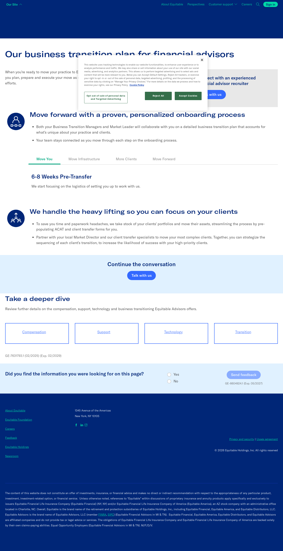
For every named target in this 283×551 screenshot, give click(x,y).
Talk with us (211, 94)
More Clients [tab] (126, 159)
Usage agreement (267, 439)
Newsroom (12, 456)
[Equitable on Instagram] (86, 425)
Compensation (34, 332)
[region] (143, 83)
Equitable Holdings (17, 447)
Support (103, 332)
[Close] (202, 60)
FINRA (102, 514)
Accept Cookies (188, 95)
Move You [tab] (44, 159)
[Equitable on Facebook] (77, 425)
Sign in (270, 4)
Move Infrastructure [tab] (84, 159)
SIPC (111, 514)
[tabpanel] (153, 186)
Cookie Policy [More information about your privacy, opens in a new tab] (137, 85)
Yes (176, 374)
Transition (243, 332)
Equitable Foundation (18, 419)
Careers (10, 429)
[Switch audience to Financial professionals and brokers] (141, 22)
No (176, 381)
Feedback (11, 438)
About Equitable (15, 410)
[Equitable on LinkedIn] (81, 425)
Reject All (158, 95)
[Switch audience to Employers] (232, 22)
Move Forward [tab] (164, 159)
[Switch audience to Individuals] (50, 22)
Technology (173, 332)
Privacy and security (241, 439)
